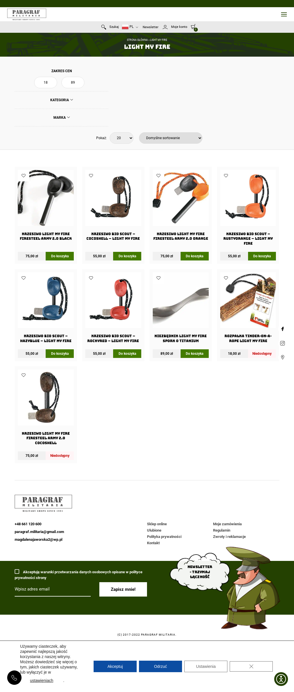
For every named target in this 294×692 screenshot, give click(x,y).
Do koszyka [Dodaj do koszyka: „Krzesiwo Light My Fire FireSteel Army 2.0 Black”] (60, 256)
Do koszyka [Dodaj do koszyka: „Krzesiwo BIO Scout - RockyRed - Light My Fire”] (127, 354)
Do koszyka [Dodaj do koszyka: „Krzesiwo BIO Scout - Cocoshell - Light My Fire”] (127, 256)
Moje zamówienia (227, 524)
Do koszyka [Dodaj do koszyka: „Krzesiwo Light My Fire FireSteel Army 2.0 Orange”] (194, 256)
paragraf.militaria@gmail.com (39, 532)
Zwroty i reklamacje (229, 536)
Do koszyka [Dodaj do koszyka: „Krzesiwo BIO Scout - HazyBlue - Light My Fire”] (60, 354)
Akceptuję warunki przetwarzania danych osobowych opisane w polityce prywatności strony (78, 574)
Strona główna (137, 40)
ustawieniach (41, 680)
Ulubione (154, 530)
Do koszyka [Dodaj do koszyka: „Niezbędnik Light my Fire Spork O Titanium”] (194, 354)
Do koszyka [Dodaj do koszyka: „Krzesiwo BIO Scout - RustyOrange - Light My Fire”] (262, 256)
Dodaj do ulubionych (23, 175)
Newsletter (150, 27)
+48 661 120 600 (14, 677)
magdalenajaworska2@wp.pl (38, 539)
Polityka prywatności (164, 536)
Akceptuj (115, 666)
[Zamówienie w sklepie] (170, 138)
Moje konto (179, 27)
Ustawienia (206, 666)
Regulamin (221, 530)
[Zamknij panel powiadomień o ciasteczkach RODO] (251, 666)
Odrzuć (160, 666)
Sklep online (157, 524)
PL (128, 27)
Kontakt (153, 543)
